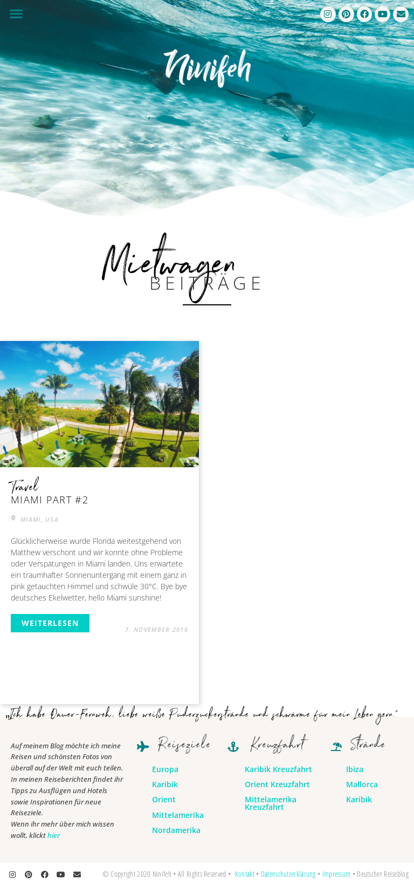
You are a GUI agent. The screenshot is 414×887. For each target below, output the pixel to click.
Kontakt (244, 874)
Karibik (165, 784)
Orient (164, 799)
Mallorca (362, 784)
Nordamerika (176, 830)
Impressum (336, 874)
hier (53, 835)
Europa (165, 769)
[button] (15, 13)
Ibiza (354, 769)
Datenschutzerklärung (288, 874)
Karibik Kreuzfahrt (278, 769)
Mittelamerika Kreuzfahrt (270, 803)
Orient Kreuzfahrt (277, 784)
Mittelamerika (178, 815)
